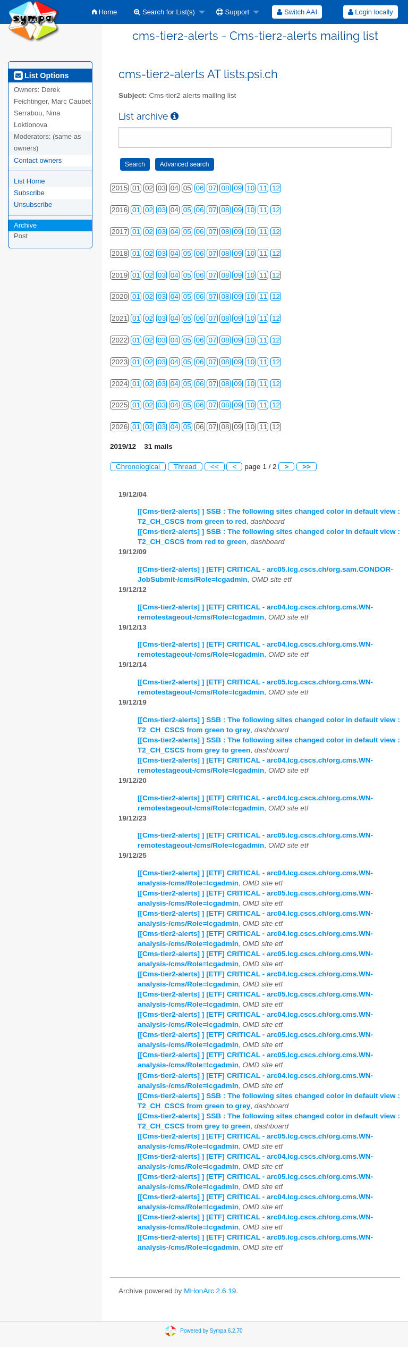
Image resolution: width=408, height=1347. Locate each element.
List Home (29, 181)
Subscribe (29, 193)
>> (306, 467)
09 (238, 188)
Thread (185, 467)
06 (200, 188)
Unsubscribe (33, 204)
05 (187, 210)
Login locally (370, 12)
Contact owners (38, 160)
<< (214, 467)
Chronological (138, 467)
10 (250, 188)
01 (136, 210)
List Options (41, 75)
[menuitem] (104, 12)
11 (263, 188)
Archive (25, 225)
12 (276, 188)
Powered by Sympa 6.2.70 (211, 1331)
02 (149, 210)
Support (232, 12)
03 (162, 210)
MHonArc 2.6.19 (210, 1291)
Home (104, 12)
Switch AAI (297, 12)
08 (225, 188)
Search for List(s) (164, 12)
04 (174, 232)
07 (212, 188)
